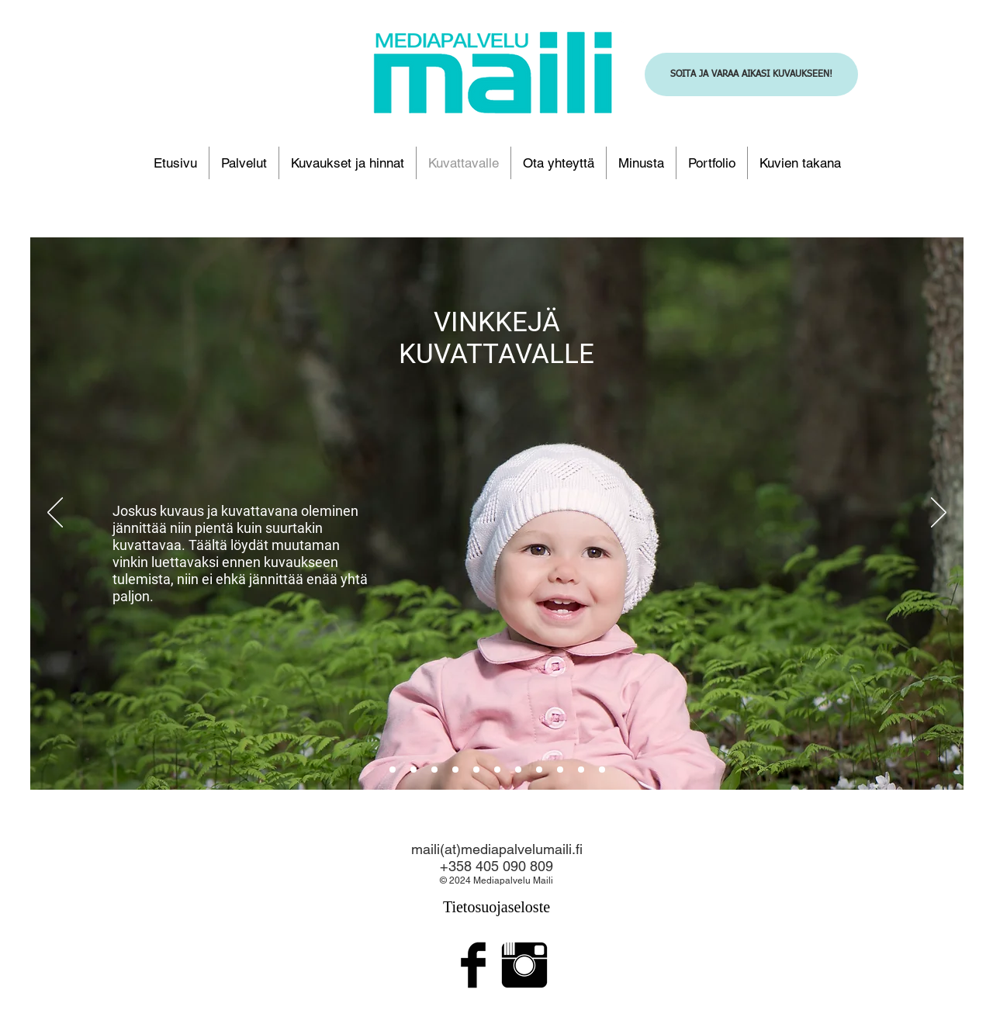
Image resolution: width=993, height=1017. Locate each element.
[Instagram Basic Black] (524, 965)
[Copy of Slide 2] (476, 769)
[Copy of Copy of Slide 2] (455, 769)
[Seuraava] (938, 513)
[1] (413, 769)
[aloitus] (392, 769)
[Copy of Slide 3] (518, 769)
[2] (434, 769)
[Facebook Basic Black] (473, 965)
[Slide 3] (539, 769)
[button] (347, 163)
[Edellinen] (55, 513)
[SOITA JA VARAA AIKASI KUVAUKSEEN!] (751, 74)
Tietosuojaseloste (496, 906)
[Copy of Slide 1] (602, 769)
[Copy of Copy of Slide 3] (581, 769)
